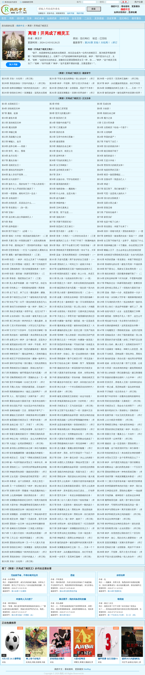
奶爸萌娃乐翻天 (57, 659)
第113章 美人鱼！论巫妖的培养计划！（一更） (70, 278)
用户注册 (138, 2)
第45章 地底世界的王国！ (108, 170)
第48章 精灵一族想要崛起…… (111, 175)
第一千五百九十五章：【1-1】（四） (122, 615)
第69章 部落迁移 (104, 208)
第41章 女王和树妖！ (59, 165)
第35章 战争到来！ (58, 156)
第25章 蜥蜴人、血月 (11, 141)
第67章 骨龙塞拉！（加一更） (15, 208)
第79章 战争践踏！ (10, 226)
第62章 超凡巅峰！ (58, 198)
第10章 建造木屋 (9, 118)
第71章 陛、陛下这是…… (61, 212)
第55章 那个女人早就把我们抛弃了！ (19, 189)
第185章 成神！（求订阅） (61, 391)
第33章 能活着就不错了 (107, 151)
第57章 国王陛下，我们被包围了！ (113, 189)
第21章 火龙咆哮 (104, 132)
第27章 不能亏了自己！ (107, 141)
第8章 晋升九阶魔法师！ (60, 113)
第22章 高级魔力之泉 (11, 137)
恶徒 (72, 575)
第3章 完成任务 (104, 104)
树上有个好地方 (33, 659)
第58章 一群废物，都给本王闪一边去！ (20, 193)
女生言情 (76, 18)
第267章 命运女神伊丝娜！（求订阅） (114, 519)
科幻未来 (39, 18)
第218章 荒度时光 (114, 591)
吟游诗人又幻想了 (24, 599)
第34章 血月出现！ (10, 156)
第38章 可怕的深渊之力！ (61, 160)
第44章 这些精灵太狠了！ (61, 170)
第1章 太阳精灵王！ (11, 104)
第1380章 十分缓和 (19, 591)
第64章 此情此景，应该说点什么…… (19, 203)
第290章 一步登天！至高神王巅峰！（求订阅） (118, 79)
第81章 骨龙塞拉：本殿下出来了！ (113, 226)
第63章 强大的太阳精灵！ (108, 198)
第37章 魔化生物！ (10, 160)
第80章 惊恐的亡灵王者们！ (62, 226)
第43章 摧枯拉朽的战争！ (13, 170)
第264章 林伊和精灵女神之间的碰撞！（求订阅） (119, 514)
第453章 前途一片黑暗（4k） (23, 615)
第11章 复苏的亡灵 (57, 118)
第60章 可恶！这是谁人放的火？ (112, 193)
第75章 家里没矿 (104, 217)
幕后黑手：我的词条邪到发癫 (72, 599)
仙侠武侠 (52, 18)
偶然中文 (16, 9)
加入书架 (13, 64)
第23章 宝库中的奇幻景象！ (62, 137)
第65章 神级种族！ (58, 203)
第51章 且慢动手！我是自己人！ (112, 179)
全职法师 (120, 575)
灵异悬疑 (99, 18)
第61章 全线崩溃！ (10, 198)
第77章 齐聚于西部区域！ (61, 222)
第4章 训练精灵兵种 (11, 108)
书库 (11, 18)
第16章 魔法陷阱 (9, 127)
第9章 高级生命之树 (106, 113)
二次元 (87, 18)
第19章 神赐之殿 (9, 132)
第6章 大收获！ (104, 108)
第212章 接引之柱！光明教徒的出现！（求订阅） (72, 434)
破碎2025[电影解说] (131, 659)
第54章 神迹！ (103, 184)
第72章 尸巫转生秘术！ (107, 212)
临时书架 (70, 13)
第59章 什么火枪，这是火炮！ (63, 193)
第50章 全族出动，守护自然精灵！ (65, 179)
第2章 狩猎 (54, 104)
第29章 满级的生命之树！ (61, 146)
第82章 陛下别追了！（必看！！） (17, 231)
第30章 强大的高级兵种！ (108, 146)
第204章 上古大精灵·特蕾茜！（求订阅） (115, 420)
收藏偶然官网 (27, 2)
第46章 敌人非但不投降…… (14, 175)
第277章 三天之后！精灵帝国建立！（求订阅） (23, 538)
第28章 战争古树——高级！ (14, 146)
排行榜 (20, 18)
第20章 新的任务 (57, 132)
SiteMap (87, 669)
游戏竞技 (64, 18)
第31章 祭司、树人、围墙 (13, 151)
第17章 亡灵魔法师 (58, 127)
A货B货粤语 (79, 659)
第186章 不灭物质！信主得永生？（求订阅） (117, 391)
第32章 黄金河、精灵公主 (61, 151)
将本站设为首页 (11, 2)
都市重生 (136, 18)
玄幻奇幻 (124, 18)
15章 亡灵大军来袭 (105, 123)
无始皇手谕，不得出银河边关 (24, 575)
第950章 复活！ (66, 615)
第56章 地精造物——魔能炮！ (63, 189)
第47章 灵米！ (55, 175)
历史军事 (111, 18)
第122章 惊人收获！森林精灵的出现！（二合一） (72, 292)
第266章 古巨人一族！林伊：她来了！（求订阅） (72, 519)
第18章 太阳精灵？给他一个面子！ (113, 127)
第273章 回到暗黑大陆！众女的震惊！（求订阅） (119, 528)
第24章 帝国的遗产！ (106, 137)
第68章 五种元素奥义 (59, 208)
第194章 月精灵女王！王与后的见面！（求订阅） (72, 406)
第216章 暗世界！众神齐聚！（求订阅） (115, 439)
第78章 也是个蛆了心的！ (108, 222)
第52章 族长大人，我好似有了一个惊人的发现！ (24, 184)
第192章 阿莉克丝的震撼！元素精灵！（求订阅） (119, 401)
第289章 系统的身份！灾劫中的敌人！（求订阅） (24, 83)
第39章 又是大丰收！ (106, 160)
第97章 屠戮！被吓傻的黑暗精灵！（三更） (22, 255)
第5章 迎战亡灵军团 (58, 108)
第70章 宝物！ (8, 212)
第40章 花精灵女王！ (11, 165)
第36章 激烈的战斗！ (106, 156)
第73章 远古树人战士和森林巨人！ (17, 217)
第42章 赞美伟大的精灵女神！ (111, 165)
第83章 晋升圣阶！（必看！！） (64, 231)
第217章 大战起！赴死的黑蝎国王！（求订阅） (23, 443)
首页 (3, 18)
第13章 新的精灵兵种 (11, 123)
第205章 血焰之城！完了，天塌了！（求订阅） (23, 425)
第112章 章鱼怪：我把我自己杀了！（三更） (22, 278)
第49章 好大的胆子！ (11, 179)
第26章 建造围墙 (57, 141)
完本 (29, 18)
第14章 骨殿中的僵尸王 (60, 123)
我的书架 (80, 13)
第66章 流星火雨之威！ (107, 203)
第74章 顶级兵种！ (58, 217)
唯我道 (120, 599)
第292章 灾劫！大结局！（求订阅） (18, 79)
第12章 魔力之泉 (104, 118)
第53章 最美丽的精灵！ (60, 184)
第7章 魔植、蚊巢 (10, 113)
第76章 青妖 (7, 222)
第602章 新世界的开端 (68, 591)
